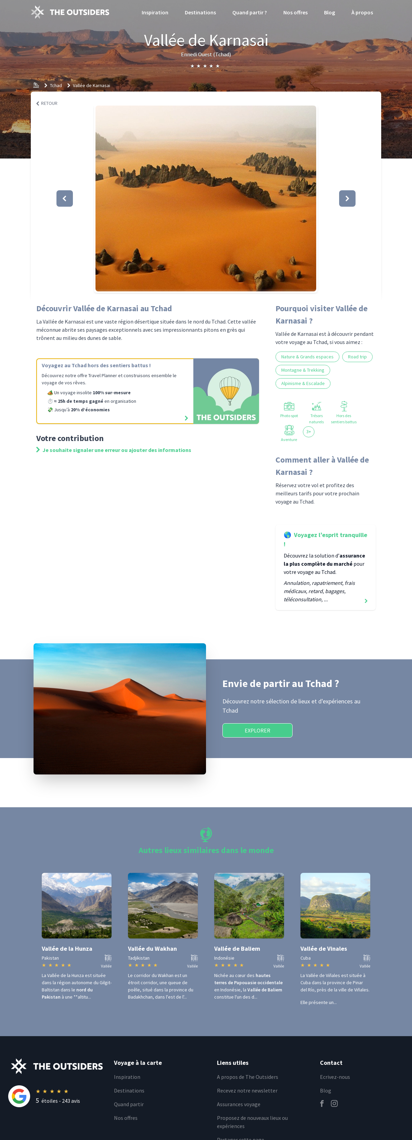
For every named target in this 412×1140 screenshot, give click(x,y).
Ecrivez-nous (335, 1076)
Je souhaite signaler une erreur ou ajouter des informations (113, 450)
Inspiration (155, 12)
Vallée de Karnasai (91, 85)
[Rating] (57, 1096)
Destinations (200, 12)
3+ (308, 431)
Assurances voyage (238, 1104)
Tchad (56, 85)
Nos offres (295, 12)
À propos (362, 12)
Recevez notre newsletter (247, 1090)
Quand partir (129, 1104)
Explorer (257, 730)
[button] (206, 198)
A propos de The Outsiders (247, 1076)
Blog (329, 12)
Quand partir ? (249, 12)
